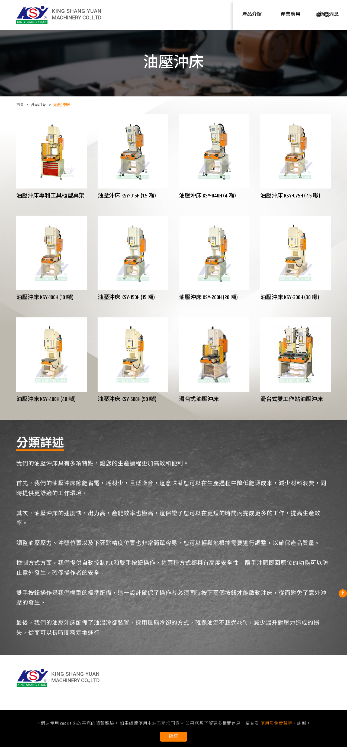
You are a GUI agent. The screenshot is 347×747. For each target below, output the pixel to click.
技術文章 (246, 695)
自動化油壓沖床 (143, 709)
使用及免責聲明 (284, 702)
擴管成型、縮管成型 (198, 695)
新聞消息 (248, 14)
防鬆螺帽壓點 (192, 709)
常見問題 (246, 702)
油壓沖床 (136, 688)
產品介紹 (198, 14)
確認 (173, 736)
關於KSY (276, 688)
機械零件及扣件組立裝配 (202, 702)
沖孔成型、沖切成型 (198, 688)
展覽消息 (246, 688)
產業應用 (223, 14)
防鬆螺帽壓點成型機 (147, 702)
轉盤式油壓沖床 (143, 695)
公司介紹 (273, 14)
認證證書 (278, 695)
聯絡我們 (298, 14)
